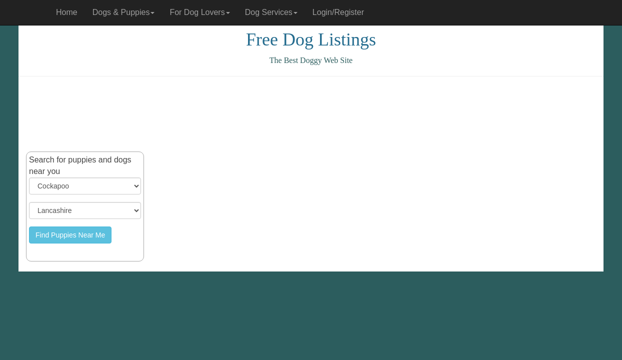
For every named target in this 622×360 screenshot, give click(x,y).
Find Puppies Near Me (70, 235)
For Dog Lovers (200, 12)
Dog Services (271, 12)
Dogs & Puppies (123, 12)
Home (67, 12)
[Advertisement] (311, 114)
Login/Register (338, 12)
